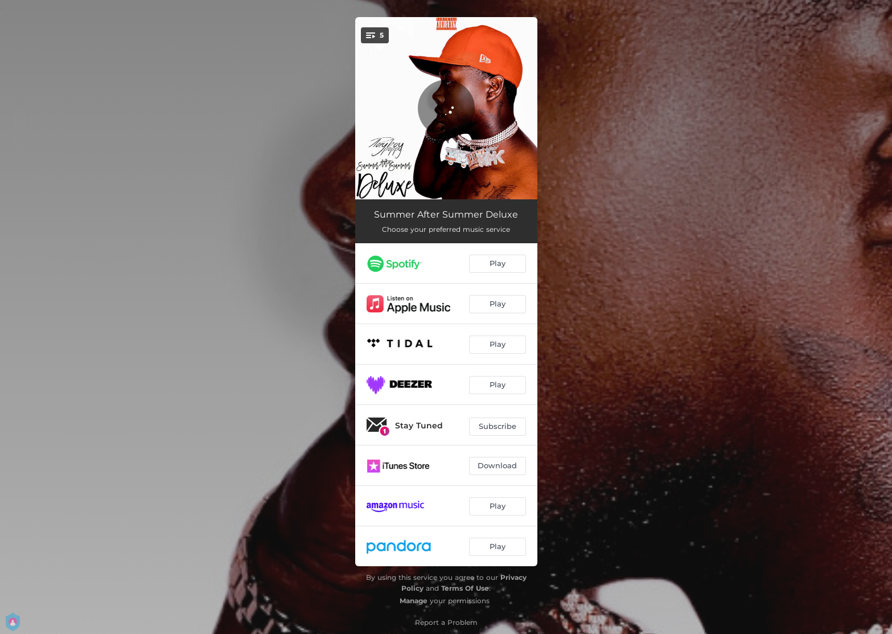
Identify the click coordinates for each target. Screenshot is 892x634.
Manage (413, 600)
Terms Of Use (465, 588)
